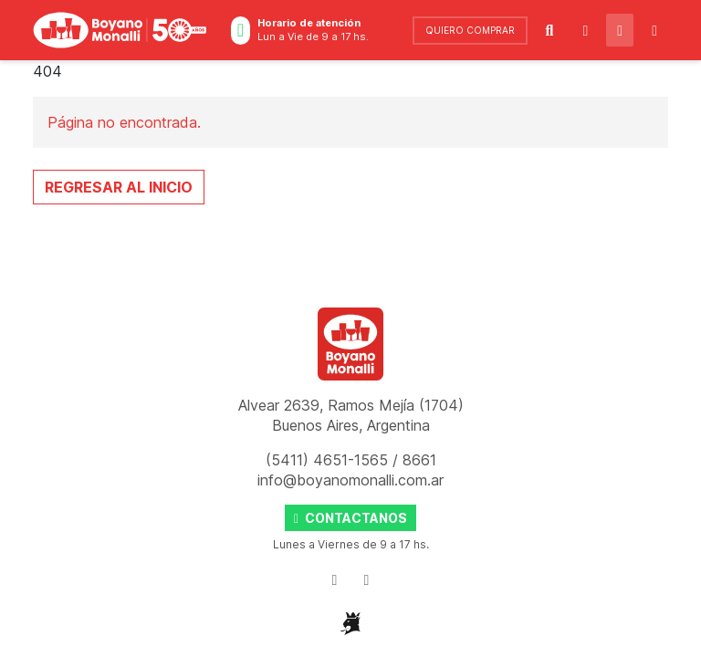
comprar (470, 30)
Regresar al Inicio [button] (119, 187)
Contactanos (350, 518)
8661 (419, 460)
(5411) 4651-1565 (329, 460)
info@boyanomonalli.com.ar (350, 480)
